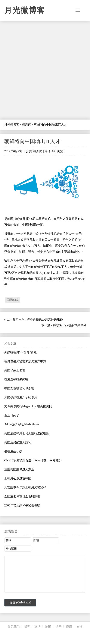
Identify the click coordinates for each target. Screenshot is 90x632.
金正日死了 (11, 415)
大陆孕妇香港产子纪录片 (20, 397)
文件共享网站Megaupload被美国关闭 (28, 406)
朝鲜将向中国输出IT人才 (32, 141)
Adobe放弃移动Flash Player (21, 424)
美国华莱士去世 (14, 370)
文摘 (80, 626)
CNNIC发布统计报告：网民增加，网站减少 (33, 460)
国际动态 (13, 300)
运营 (59, 626)
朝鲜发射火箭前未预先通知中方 (25, 361)
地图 (48, 626)
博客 (27, 626)
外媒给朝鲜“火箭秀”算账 (20, 352)
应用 (69, 626)
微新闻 (26, 124)
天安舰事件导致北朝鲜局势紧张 (25, 487)
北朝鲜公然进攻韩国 (17, 478)
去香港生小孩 (13, 451)
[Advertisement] (45, 70)
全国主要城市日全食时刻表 (22, 496)
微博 (38, 626)
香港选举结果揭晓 (16, 379)
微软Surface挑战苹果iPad (69, 325)
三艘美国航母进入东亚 (19, 469)
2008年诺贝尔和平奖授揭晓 (22, 505)
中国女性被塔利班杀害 (19, 388)
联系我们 (14, 626)
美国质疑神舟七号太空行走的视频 (26, 433)
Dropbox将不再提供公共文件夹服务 (39, 319)
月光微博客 (24, 10)
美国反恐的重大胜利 (17, 442)
